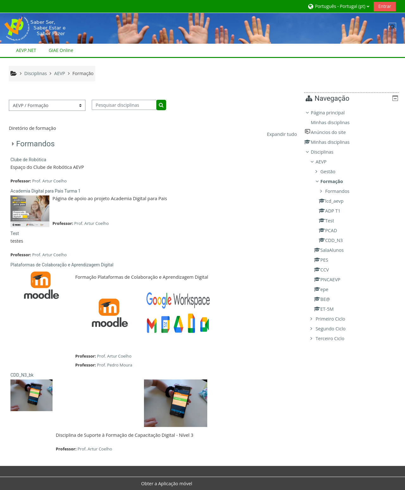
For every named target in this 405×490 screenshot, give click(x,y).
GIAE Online (61, 50)
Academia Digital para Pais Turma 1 (45, 191)
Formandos (35, 143)
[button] (338, 6)
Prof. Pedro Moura (114, 365)
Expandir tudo (282, 134)
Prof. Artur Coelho (49, 181)
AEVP (325, 162)
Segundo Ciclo (335, 329)
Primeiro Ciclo (335, 319)
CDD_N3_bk (22, 375)
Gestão (332, 172)
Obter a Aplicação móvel (166, 483)
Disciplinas (326, 152)
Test (14, 233)
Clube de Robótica (28, 159)
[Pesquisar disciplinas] (124, 105)
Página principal (332, 113)
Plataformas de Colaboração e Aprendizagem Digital (62, 264)
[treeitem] (353, 225)
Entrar (384, 6)
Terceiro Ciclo (334, 338)
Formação (336, 181)
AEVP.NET (26, 50)
